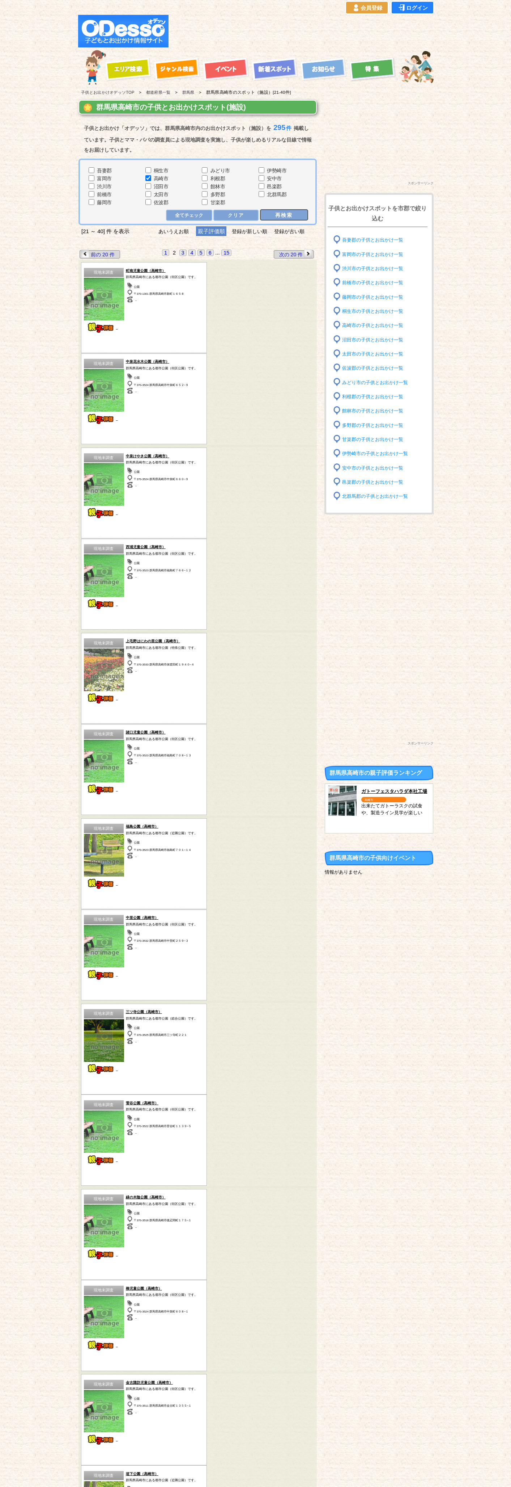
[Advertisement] (303, 31)
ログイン (412, 8)
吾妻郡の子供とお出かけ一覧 (375, 240)
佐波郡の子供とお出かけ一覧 (375, 368)
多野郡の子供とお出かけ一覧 (375, 425)
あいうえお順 (170, 231)
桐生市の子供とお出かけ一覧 (375, 311)
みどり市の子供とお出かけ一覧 (377, 382)
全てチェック (189, 215)
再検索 (283, 214)
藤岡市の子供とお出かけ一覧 (375, 296)
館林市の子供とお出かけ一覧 (375, 410)
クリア (236, 215)
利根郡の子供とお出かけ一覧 (375, 396)
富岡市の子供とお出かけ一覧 (375, 254)
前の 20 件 (98, 254)
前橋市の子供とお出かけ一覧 (375, 282)
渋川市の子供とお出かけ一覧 (375, 268)
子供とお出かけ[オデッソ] (226, 1472)
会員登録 (367, 8)
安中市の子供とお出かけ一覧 (375, 467)
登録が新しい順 (250, 231)
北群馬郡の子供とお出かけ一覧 (377, 496)
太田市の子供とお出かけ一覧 (375, 354)
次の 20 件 (295, 254)
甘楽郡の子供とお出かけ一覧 (375, 439)
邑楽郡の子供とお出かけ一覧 (375, 482)
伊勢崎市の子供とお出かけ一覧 (377, 453)
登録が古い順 (293, 231)
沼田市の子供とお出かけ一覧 (375, 339)
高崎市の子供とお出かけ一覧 (375, 325)
